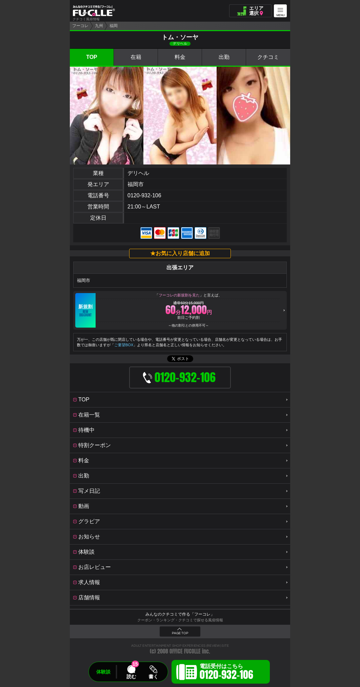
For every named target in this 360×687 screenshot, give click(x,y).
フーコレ (80, 25)
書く (153, 676)
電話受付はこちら (226, 672)
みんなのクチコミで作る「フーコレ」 (180, 614)
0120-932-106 (144, 195)
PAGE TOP (180, 633)
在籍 (136, 57)
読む (131, 676)
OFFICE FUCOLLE (185, 651)
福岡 (113, 25)
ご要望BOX (123, 345)
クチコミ (268, 57)
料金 (180, 57)
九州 (99, 25)
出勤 (224, 57)
